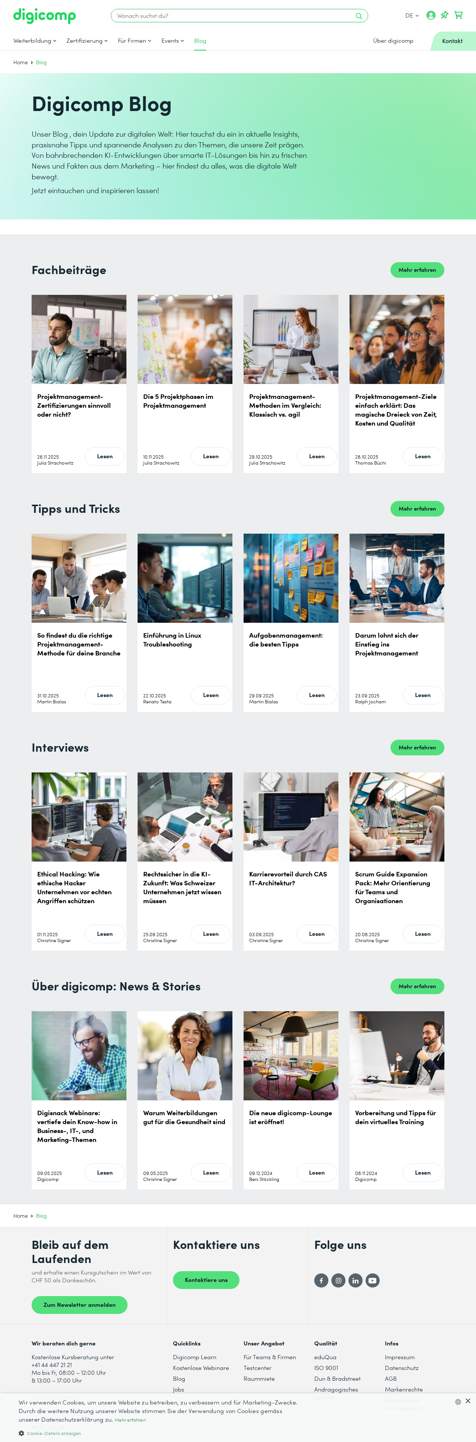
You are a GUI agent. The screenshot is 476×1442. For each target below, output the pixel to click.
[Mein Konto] (431, 18)
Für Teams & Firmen (270, 1357)
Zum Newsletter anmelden (80, 1304)
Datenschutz (402, 1367)
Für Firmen (132, 40)
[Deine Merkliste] (445, 15)
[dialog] (238, 1417)
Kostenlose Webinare (201, 1367)
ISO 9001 (326, 1367)
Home (20, 62)
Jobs (178, 1389)
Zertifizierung (85, 40)
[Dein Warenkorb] (458, 15)
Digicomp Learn (194, 1357)
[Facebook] (321, 1280)
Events (170, 40)
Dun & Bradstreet (337, 1378)
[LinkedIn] (355, 1280)
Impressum (400, 1357)
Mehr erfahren (417, 269)
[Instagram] (338, 1280)
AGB (391, 1378)
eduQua (325, 1357)
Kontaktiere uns (206, 1279)
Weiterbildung (32, 40)
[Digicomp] (44, 16)
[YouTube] (373, 1280)
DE (412, 15)
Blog (200, 40)
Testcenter (257, 1367)
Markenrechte (404, 1389)
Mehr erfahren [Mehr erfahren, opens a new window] (130, 1420)
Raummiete (259, 1378)
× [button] (467, 1401)
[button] (160, 1432)
